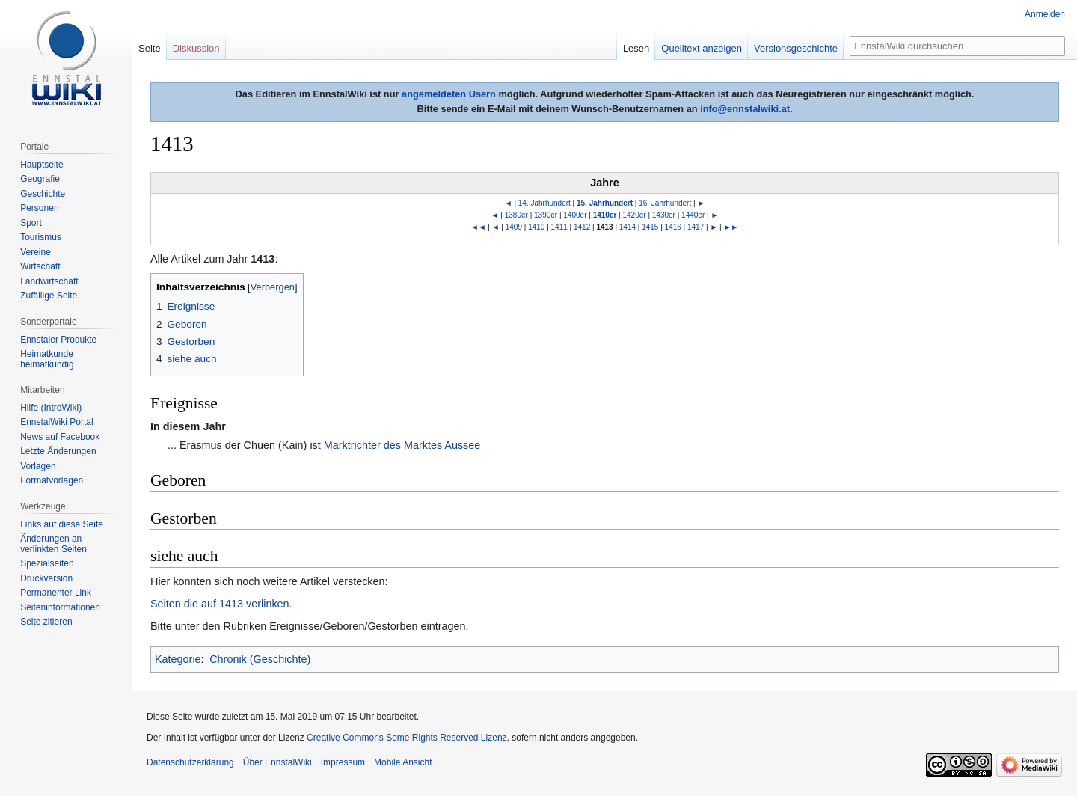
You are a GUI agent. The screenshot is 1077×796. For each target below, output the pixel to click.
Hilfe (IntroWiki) (51, 407)
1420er (634, 215)
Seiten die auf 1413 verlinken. (221, 604)
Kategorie (178, 659)
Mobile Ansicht (403, 762)
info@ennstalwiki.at (745, 108)
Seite (149, 48)
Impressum (343, 762)
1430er (663, 215)
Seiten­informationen (60, 607)
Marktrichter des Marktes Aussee (402, 445)
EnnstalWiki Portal (56, 422)
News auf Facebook (59, 437)
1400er (574, 215)
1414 (627, 227)
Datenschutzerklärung (190, 762)
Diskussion (196, 48)
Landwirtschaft (49, 281)
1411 (559, 227)
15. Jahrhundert (605, 203)
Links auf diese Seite (61, 524)
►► (730, 227)
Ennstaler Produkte (58, 339)
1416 (673, 227)
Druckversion (46, 578)
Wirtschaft (40, 266)
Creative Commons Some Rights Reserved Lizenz (406, 737)
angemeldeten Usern (449, 94)
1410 (536, 227)
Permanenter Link (55, 592)
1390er (545, 215)
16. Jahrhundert (665, 203)
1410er (605, 215)
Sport (31, 223)
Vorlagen (37, 466)
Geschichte (42, 194)
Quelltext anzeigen (701, 48)
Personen (39, 208)
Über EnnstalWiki (277, 762)
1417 (695, 227)
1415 (650, 227)
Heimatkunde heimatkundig (46, 359)
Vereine (35, 252)
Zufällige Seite (48, 295)
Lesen (636, 48)
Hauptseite (41, 164)
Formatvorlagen (51, 480)
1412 (582, 227)
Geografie (40, 179)
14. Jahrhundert (544, 203)
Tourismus (40, 237)
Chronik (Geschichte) (259, 659)
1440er (693, 215)
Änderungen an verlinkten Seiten (53, 543)
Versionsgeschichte (796, 48)
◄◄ (478, 227)
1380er (516, 215)
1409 (514, 227)
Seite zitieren (46, 621)
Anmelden (1045, 14)
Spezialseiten (46, 563)
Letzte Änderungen (58, 451)
